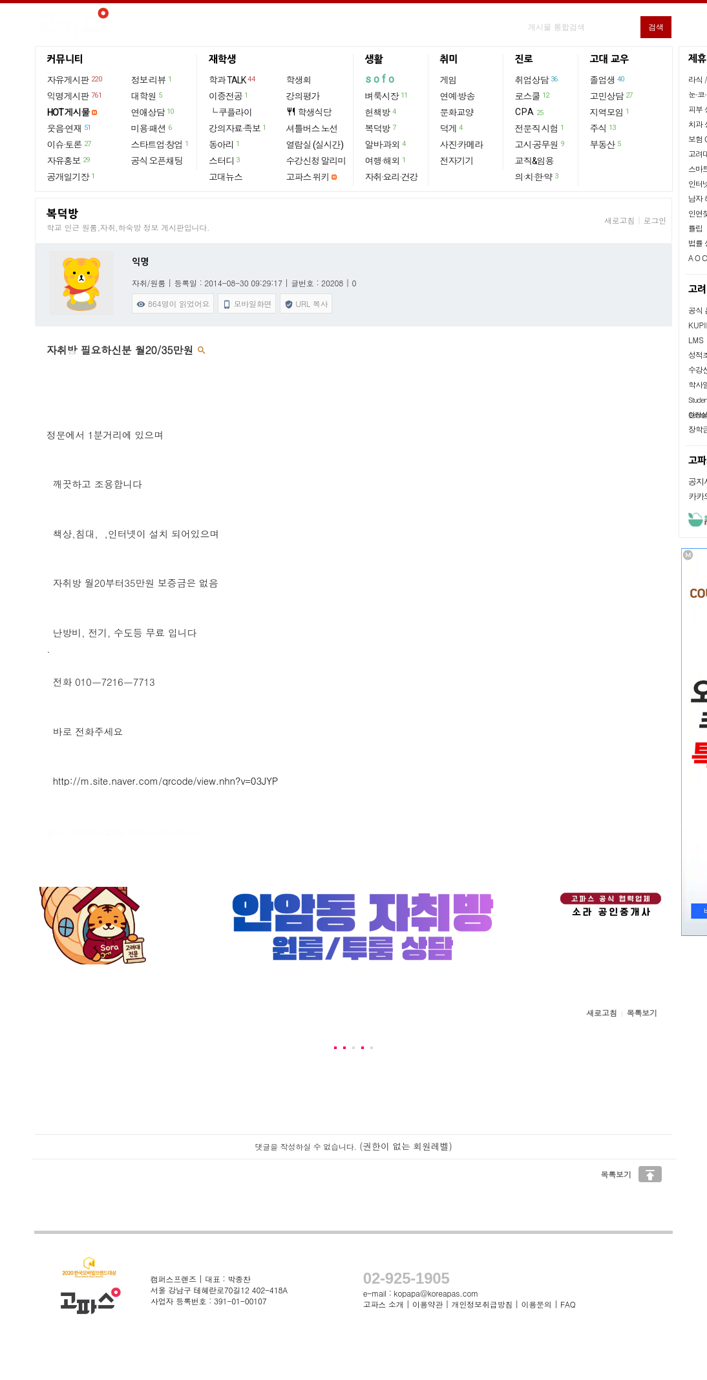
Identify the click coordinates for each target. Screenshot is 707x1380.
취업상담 (537, 79)
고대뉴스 (225, 177)
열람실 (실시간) (314, 145)
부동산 (606, 144)
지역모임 (610, 112)
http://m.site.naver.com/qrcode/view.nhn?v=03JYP (166, 780)
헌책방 (381, 112)
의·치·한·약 (537, 176)
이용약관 (427, 1304)
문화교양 (457, 112)
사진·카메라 (461, 145)
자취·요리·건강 (391, 177)
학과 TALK (232, 79)
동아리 (225, 144)
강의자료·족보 (238, 128)
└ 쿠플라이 (230, 112)
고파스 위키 (308, 177)
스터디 (225, 160)
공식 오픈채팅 (157, 161)
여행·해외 (386, 160)
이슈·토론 (69, 144)
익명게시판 (75, 95)
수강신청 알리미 (316, 161)
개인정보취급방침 (482, 1304)
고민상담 (612, 95)
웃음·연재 (69, 128)
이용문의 (536, 1304)
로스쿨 (533, 95)
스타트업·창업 (160, 144)
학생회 (298, 80)
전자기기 (457, 161)
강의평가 (303, 96)
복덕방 (381, 128)
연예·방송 (457, 96)
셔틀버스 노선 (312, 128)
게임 (448, 80)
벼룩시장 (387, 95)
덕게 (452, 128)
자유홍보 (69, 160)
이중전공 (229, 95)
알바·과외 (386, 144)
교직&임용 (534, 161)
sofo (381, 79)
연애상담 (153, 112)
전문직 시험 (540, 128)
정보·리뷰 (152, 79)
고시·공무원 (540, 144)
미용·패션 (152, 128)
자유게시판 (75, 79)
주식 (603, 128)
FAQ (568, 1304)
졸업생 (608, 79)
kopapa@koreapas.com (436, 1293)
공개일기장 (71, 176)
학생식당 (309, 112)
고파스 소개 (383, 1304)
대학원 (147, 95)
